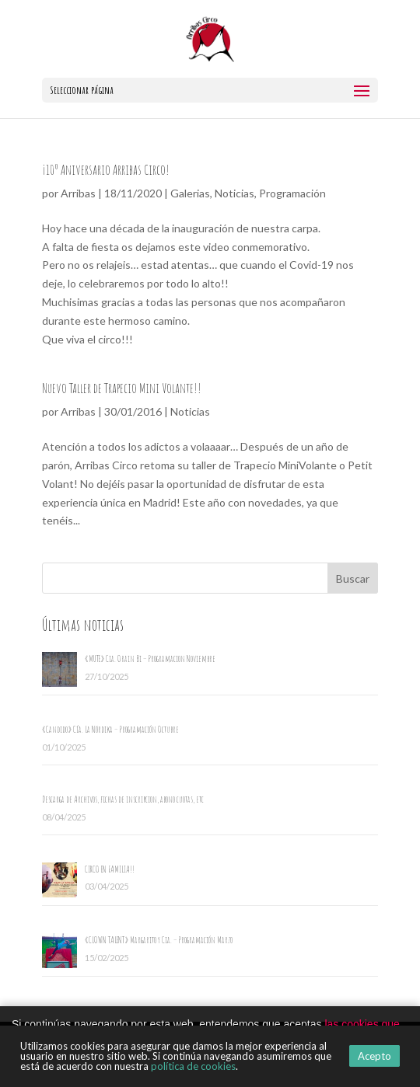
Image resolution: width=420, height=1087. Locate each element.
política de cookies (193, 1066)
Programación (292, 193)
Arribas (78, 193)
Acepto (374, 1056)
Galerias (190, 193)
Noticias (234, 193)
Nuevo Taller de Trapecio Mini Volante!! (121, 387)
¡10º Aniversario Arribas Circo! (106, 169)
